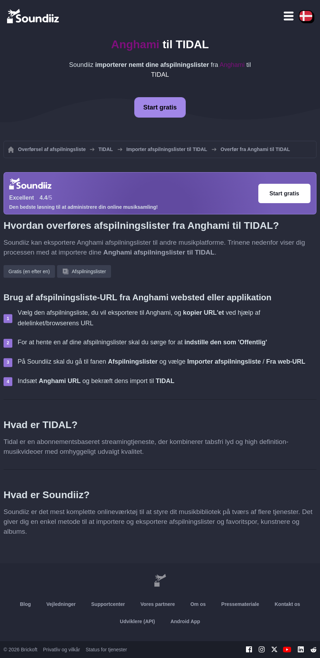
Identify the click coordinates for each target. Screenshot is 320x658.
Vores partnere (157, 604)
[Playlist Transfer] (33, 16)
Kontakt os (287, 604)
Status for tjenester (106, 649)
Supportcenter (108, 604)
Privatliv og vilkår (61, 649)
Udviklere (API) (137, 621)
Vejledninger (61, 604)
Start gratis (160, 107)
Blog (25, 604)
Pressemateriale (240, 604)
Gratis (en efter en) (29, 271)
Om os (198, 604)
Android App (185, 621)
